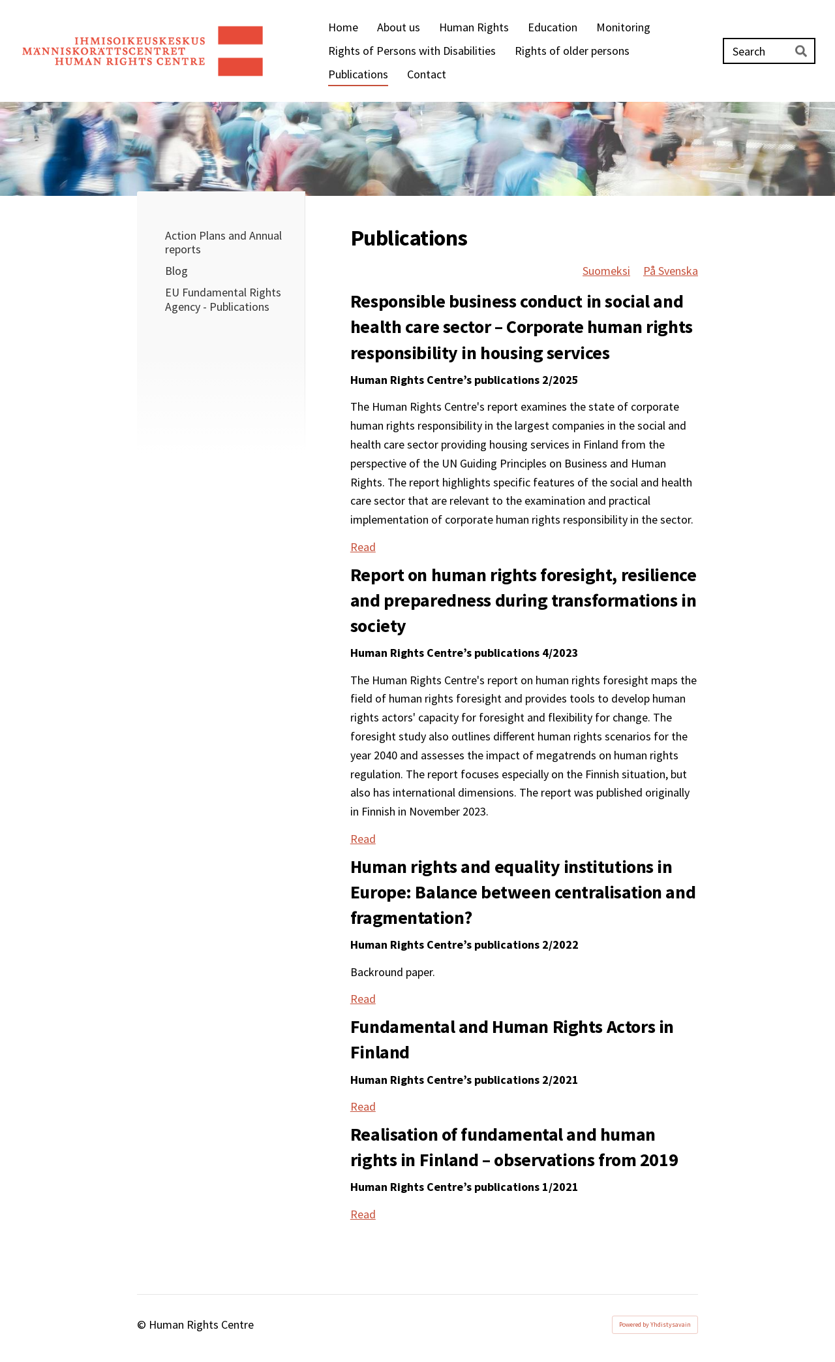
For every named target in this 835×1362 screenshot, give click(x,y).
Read (363, 546)
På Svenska (670, 270)
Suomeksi (606, 270)
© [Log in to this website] (143, 1324)
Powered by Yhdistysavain (655, 1324)
